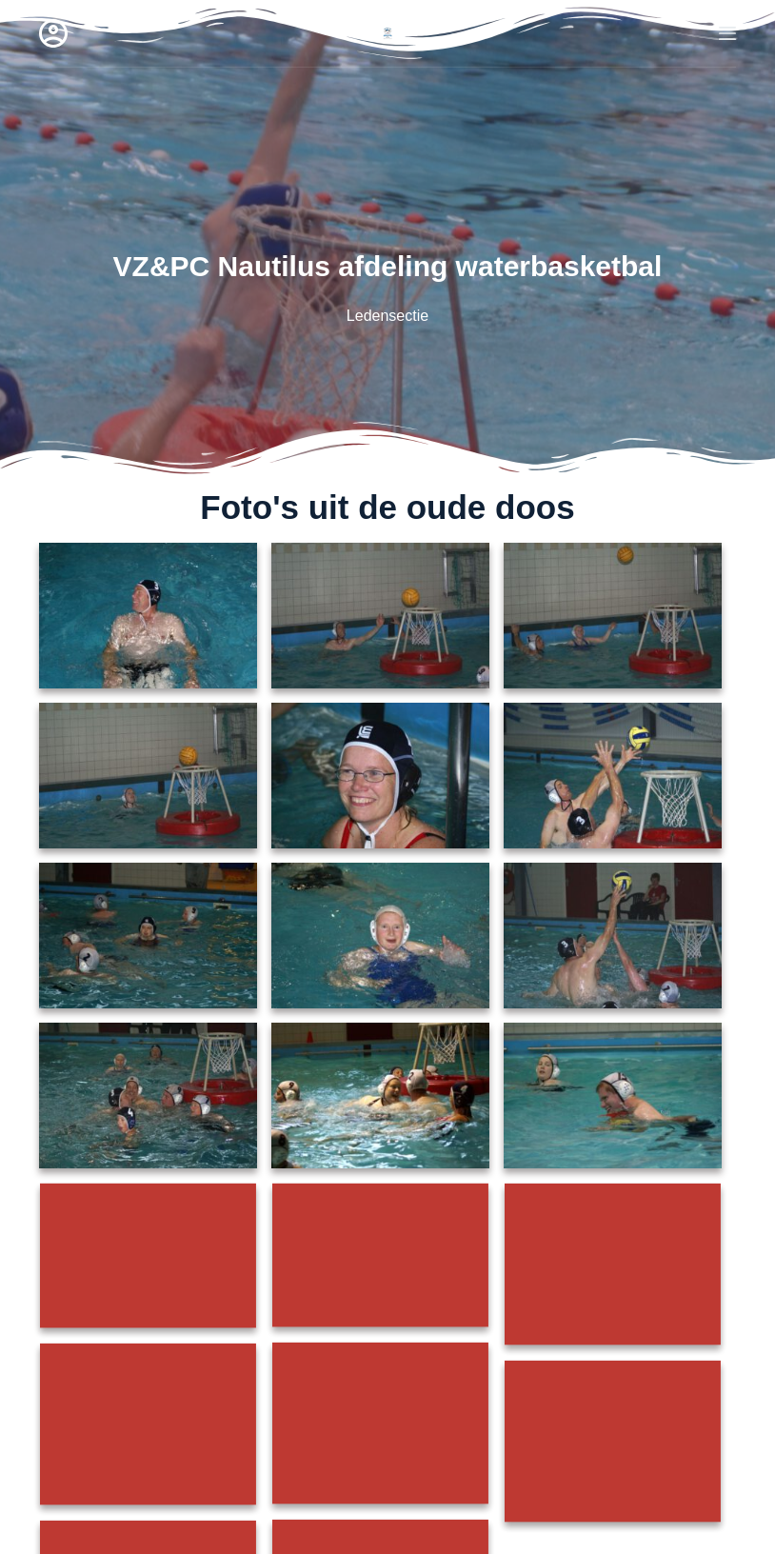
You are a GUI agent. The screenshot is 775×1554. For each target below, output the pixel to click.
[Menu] (727, 33)
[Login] (53, 33)
